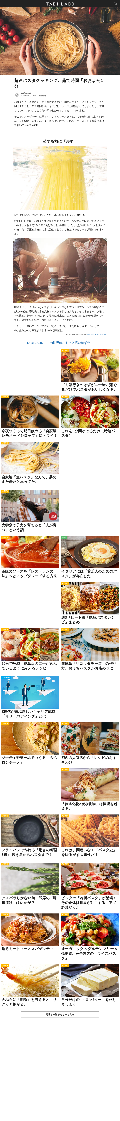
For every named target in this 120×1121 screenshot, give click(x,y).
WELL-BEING (6, 678)
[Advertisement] (60, 1072)
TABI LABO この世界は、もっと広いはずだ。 (60, 343)
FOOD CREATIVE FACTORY (96, 335)
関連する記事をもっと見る (60, 1015)
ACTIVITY (65, 352)
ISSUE (64, 538)
